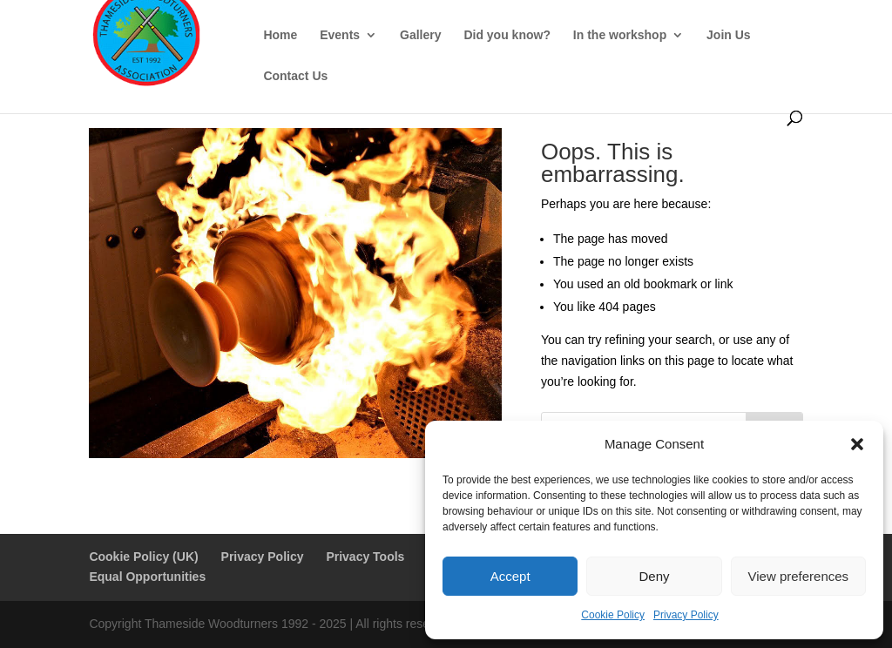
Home (280, 35)
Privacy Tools (365, 557)
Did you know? (507, 35)
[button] (857, 444)
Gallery (420, 35)
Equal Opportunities (147, 577)
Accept (510, 576)
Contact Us (295, 76)
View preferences (798, 576)
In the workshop (619, 35)
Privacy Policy (686, 615)
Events (340, 35)
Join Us (728, 35)
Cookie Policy (613, 615)
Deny (654, 576)
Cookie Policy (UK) (143, 557)
